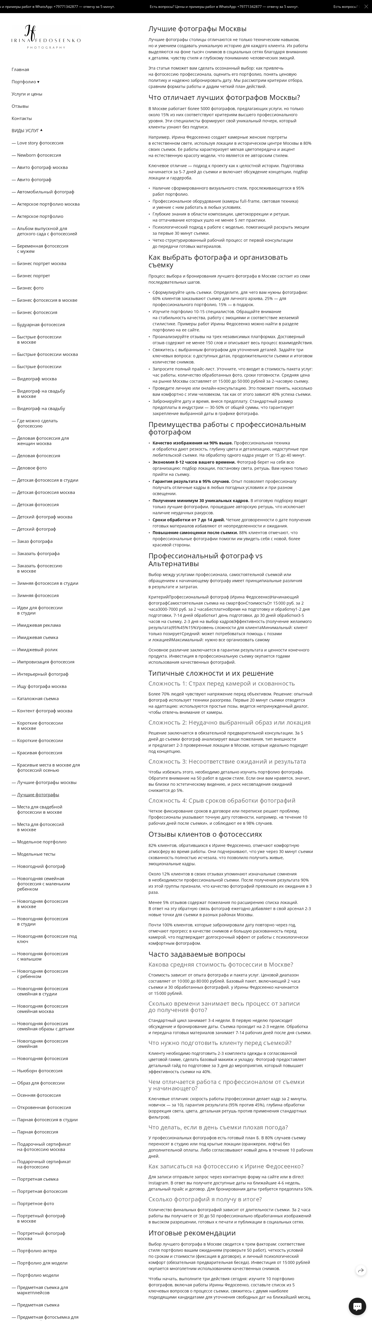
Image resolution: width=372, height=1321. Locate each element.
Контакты (22, 118)
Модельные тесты (36, 854)
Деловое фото (32, 468)
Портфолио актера (37, 1250)
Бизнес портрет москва (41, 263)
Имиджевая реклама (39, 625)
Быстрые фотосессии (39, 366)
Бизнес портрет (33, 275)
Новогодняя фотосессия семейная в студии (42, 991)
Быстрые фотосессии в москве (39, 339)
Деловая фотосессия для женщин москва (43, 440)
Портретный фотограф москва (41, 1235)
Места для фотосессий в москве (40, 826)
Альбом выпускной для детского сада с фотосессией (47, 230)
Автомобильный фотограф (45, 192)
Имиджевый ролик (37, 649)
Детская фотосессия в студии (47, 480)
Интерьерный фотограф (43, 674)
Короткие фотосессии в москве (40, 725)
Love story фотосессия (40, 143)
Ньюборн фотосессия (39, 1070)
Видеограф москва (37, 379)
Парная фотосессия (37, 1132)
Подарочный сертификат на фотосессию (44, 1164)
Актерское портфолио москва (48, 204)
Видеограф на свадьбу (41, 408)
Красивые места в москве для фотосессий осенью (48, 767)
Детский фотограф (36, 529)
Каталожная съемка (38, 698)
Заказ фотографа (35, 541)
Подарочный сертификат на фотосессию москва (44, 1146)
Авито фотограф (34, 179)
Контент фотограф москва (44, 711)
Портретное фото (35, 1203)
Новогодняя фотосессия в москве (42, 903)
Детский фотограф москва (44, 517)
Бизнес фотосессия (37, 312)
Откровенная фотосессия (44, 1107)
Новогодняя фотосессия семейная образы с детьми (45, 1026)
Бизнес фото (30, 288)
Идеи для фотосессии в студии (40, 610)
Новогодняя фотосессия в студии (42, 921)
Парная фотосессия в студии (47, 1119)
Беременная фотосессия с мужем (42, 248)
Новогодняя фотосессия (42, 1058)
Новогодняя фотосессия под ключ (47, 938)
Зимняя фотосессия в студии (47, 583)
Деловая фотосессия (38, 455)
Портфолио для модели (42, 1263)
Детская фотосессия (38, 504)
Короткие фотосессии (40, 740)
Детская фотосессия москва (46, 492)
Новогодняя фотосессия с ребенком (42, 973)
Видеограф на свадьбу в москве (41, 393)
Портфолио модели (38, 1275)
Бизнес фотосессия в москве (47, 300)
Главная (20, 69)
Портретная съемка (37, 1179)
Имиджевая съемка (37, 637)
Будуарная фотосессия (41, 324)
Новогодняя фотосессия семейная (42, 1043)
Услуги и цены (27, 94)
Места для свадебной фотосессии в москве (39, 809)
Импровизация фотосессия (45, 662)
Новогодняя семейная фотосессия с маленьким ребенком (43, 883)
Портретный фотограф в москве (41, 1218)
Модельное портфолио (42, 842)
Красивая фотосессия (39, 752)
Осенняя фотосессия (39, 1095)
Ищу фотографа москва (42, 686)
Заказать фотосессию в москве (39, 568)
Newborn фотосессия (39, 155)
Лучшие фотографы (38, 794)
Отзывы (20, 106)
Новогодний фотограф (41, 866)
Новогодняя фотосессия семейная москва (42, 1008)
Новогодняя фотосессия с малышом (42, 956)
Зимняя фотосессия (38, 595)
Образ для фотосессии (41, 1083)
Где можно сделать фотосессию (37, 423)
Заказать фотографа (38, 553)
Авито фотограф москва (42, 167)
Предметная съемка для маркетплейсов (42, 1289)
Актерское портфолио (40, 216)
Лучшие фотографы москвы (47, 782)
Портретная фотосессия (42, 1191)
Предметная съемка (38, 1305)
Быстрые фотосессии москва (47, 354)
